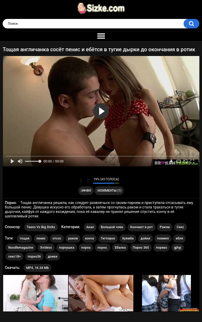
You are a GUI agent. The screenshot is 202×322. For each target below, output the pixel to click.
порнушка (66, 247)
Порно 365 (141, 247)
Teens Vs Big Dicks (41, 227)
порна (85, 247)
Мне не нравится (87, 180)
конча (89, 238)
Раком (165, 227)
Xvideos (46, 247)
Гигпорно (108, 238)
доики (52, 256)
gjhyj (177, 247)
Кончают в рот (141, 227)
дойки (145, 238)
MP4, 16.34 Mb (37, 268)
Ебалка (120, 247)
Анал (90, 227)
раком (73, 238)
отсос (57, 238)
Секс (180, 227)
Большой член (112, 227)
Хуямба (128, 238)
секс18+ (14, 256)
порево (161, 247)
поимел (163, 238)
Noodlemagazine (20, 247)
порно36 (34, 256)
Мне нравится (81, 180)
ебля (179, 238)
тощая (24, 238)
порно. (103, 247)
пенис (41, 238)
